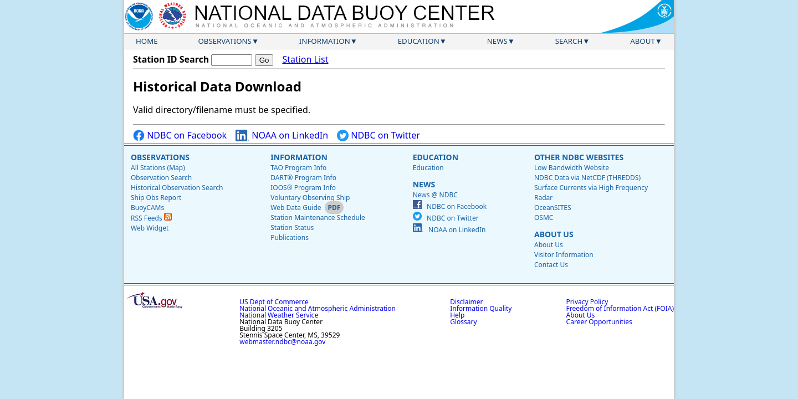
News (497, 41)
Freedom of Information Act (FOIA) (620, 308)
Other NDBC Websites (578, 157)
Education (418, 41)
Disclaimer (466, 301)
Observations (224, 41)
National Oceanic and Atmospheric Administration (317, 308)
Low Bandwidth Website (571, 167)
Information (324, 41)
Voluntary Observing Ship (310, 197)
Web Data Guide (295, 207)
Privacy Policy (587, 301)
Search (569, 41)
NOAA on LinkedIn (282, 135)
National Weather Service (278, 315)
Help (457, 315)
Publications (289, 237)
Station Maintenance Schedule (317, 217)
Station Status (292, 227)
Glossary (463, 321)
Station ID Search (171, 59)
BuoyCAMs (147, 207)
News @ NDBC (435, 195)
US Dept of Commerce (274, 301)
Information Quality (480, 308)
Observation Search (161, 177)
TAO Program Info (298, 167)
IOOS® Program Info (303, 187)
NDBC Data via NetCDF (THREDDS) (587, 177)
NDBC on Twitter (378, 135)
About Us (554, 234)
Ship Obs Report (156, 197)
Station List (305, 59)
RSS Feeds (151, 218)
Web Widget (149, 228)
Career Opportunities (599, 321)
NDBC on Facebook (180, 135)
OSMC (543, 217)
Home (147, 41)
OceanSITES (552, 207)
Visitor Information (564, 254)
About (642, 41)
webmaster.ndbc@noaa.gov (282, 341)
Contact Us (551, 264)
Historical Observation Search (177, 187)
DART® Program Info (303, 177)
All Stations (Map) (158, 167)
